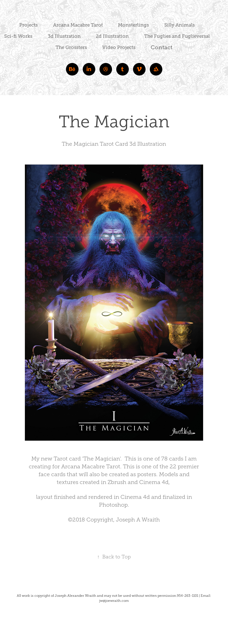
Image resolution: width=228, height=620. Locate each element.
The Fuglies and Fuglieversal (177, 36)
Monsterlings (133, 25)
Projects (28, 25)
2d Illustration (112, 36)
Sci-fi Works (18, 36)
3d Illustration (64, 36)
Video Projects (119, 47)
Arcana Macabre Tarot (78, 25)
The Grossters (71, 47)
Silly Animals (179, 25)
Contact (161, 47)
